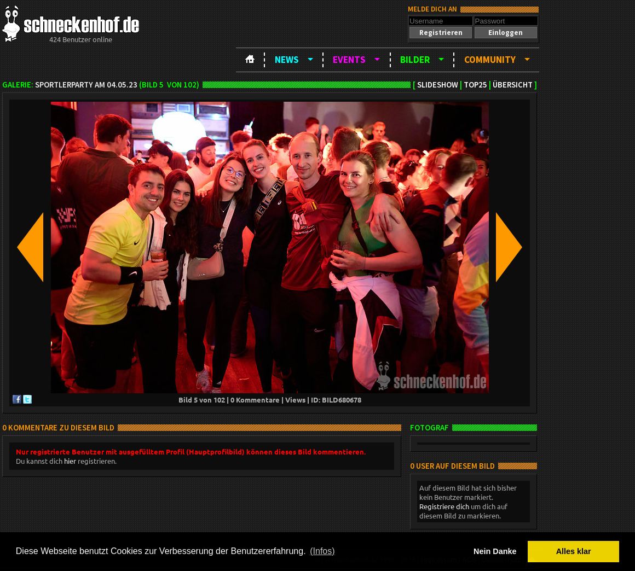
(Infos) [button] (322, 551)
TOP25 (475, 85)
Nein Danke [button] (495, 551)
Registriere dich (444, 506)
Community (490, 60)
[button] (440, 32)
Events (349, 60)
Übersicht (513, 85)
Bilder (415, 60)
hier (70, 460)
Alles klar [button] (573, 551)
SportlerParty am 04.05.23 (86, 85)
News (287, 60)
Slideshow (437, 85)
